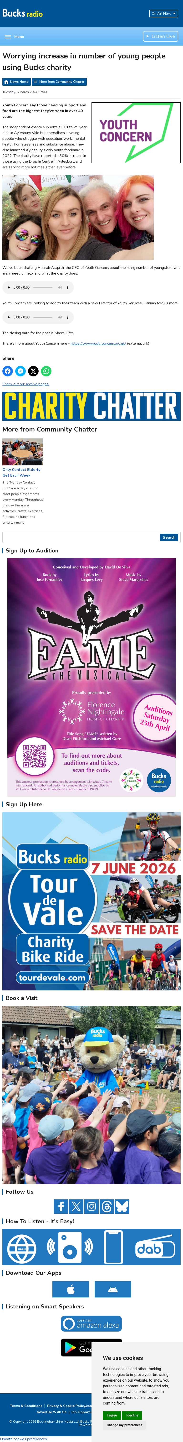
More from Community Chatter (61, 82)
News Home (19, 82)
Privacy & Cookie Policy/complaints (75, 1406)
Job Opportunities (85, 1412)
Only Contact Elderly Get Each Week (22, 458)
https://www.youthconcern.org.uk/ (98, 343)
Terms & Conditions (26, 1406)
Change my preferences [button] (124, 1425)
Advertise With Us (51, 1412)
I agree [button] (112, 1415)
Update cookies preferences (23, 1439)
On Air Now (164, 13)
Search (169, 537)
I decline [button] (132, 1415)
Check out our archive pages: (25, 384)
